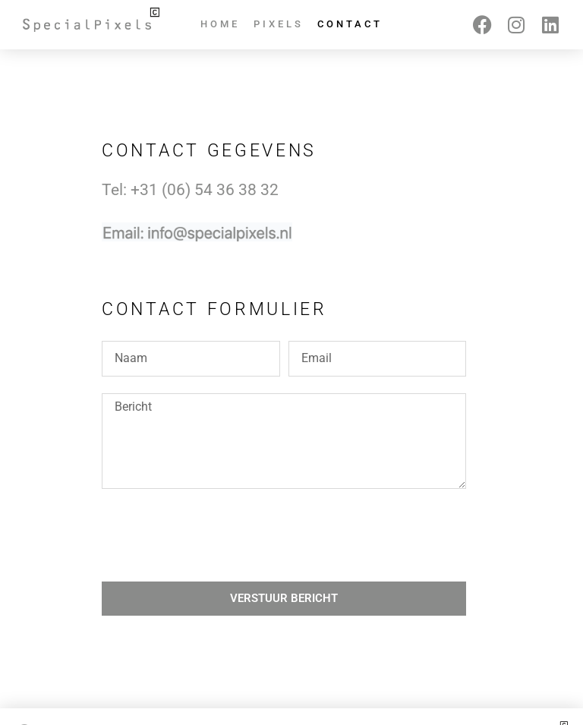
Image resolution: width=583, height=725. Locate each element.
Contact (350, 24)
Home (220, 24)
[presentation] (217, 535)
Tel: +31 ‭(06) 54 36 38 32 (190, 190)
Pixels (279, 24)
